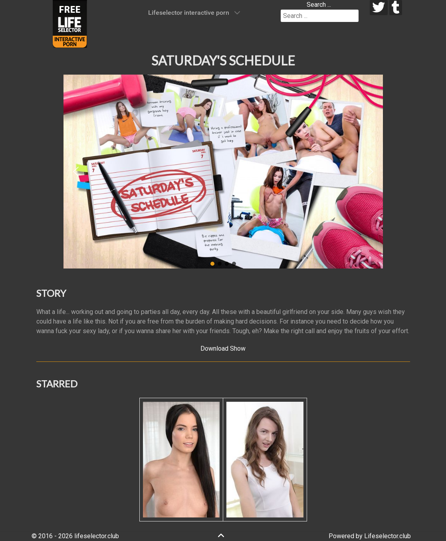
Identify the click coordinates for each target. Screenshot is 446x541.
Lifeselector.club (387, 536)
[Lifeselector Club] (70, 23)
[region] (223, 171)
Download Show (223, 348)
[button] (75, 171)
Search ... (319, 4)
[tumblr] (395, 7)
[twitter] (379, 7)
